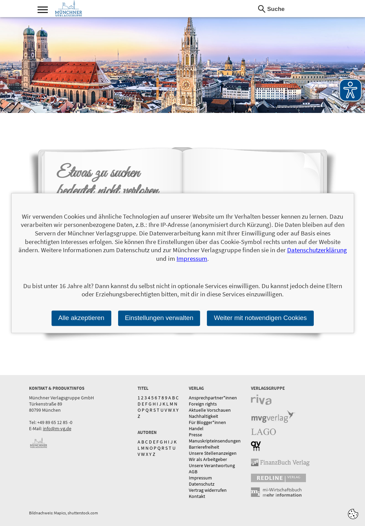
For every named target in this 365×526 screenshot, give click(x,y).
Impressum (200, 478)
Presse (195, 435)
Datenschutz (201, 484)
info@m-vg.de (57, 428)
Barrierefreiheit (204, 447)
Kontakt (197, 496)
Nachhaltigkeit (203, 416)
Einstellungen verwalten (159, 317)
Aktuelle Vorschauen (210, 410)
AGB (193, 472)
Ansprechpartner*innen (213, 398)
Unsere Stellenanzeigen (213, 453)
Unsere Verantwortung (212, 465)
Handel (196, 428)
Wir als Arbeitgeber (208, 459)
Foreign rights (203, 404)
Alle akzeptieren (81, 317)
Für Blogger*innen (207, 422)
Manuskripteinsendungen (215, 441)
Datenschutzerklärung (317, 250)
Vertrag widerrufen (208, 490)
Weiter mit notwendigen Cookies (260, 317)
